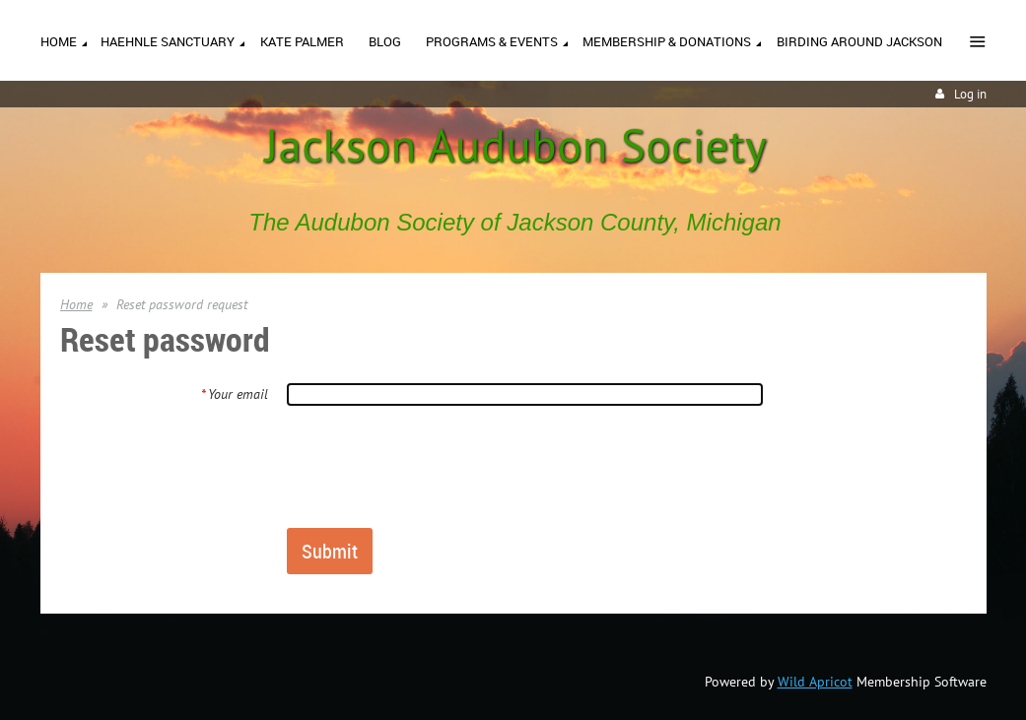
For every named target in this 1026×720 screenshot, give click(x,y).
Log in (970, 94)
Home (76, 304)
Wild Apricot (815, 681)
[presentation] (435, 465)
